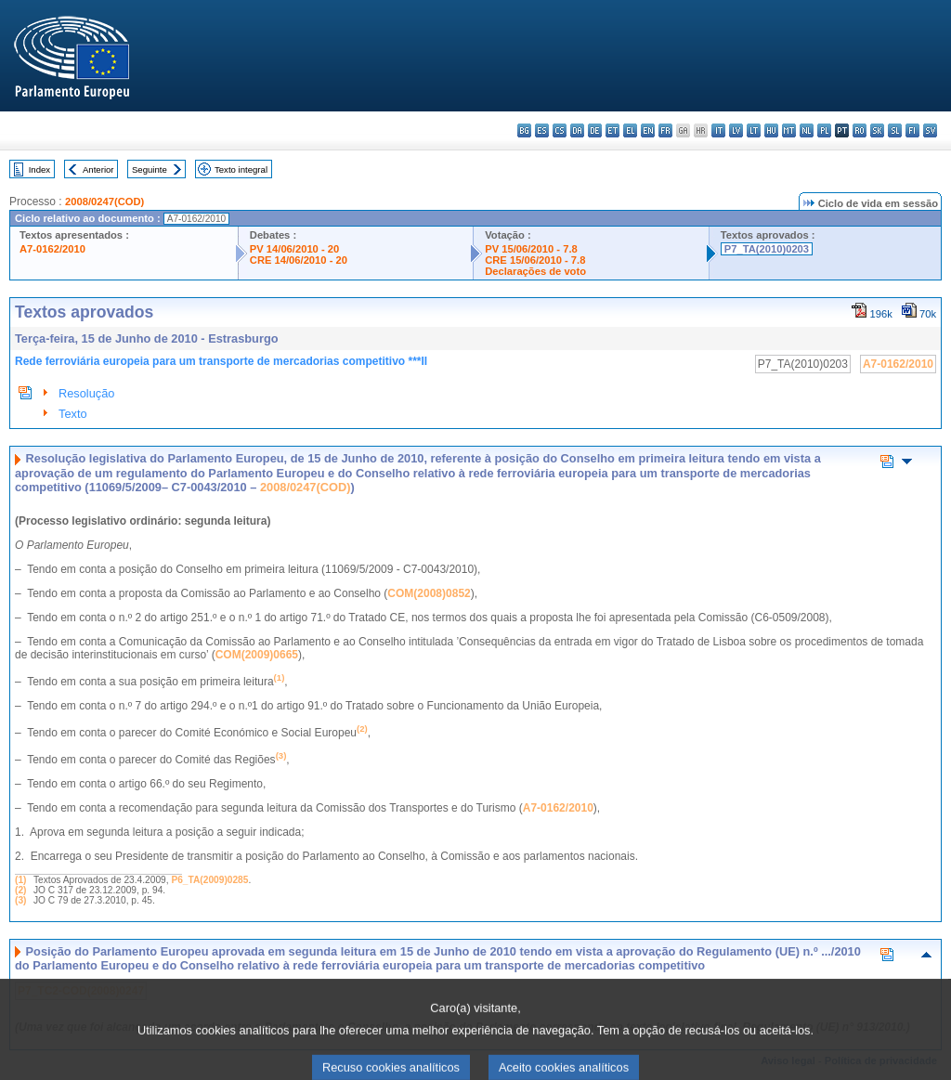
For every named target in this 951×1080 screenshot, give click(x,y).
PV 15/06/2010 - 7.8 (531, 248)
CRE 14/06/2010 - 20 (298, 260)
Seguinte (149, 169)
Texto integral (241, 169)
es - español (542, 130)
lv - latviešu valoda (736, 130)
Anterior (98, 169)
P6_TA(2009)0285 (209, 880)
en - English (648, 130)
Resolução (86, 393)
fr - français (665, 130)
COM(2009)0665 (256, 654)
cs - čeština (560, 130)
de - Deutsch (595, 130)
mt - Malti (789, 130)
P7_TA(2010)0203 (766, 248)
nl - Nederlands (807, 130)
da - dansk (577, 130)
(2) (20, 890)
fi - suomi (912, 130)
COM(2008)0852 (428, 593)
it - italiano (718, 130)
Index (39, 169)
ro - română (859, 130)
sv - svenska (930, 130)
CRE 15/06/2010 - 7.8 (535, 260)
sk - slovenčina (877, 130)
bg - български (524, 130)
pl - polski (824, 130)
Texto (73, 414)
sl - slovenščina (895, 130)
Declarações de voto (535, 271)
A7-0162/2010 (52, 248)
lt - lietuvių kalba (754, 130)
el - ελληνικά (630, 130)
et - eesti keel (612, 130)
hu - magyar (771, 130)
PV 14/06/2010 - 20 (294, 248)
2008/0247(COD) (104, 201)
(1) (20, 880)
